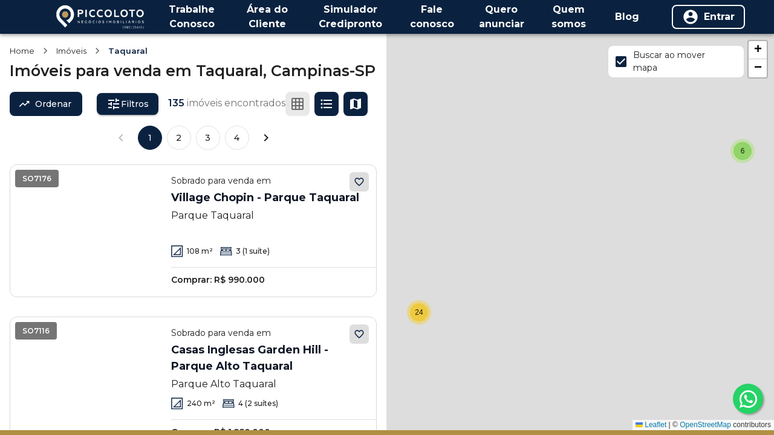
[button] (742, 151)
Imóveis (71, 51)
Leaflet (651, 424)
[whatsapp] (748, 399)
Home (22, 51)
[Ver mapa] (355, 104)
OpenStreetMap (705, 424)
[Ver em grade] (297, 104)
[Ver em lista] (326, 104)
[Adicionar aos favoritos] (359, 182)
